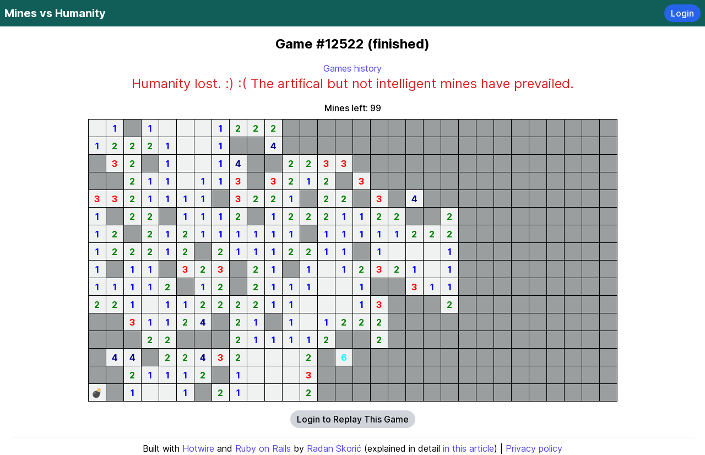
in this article (468, 448)
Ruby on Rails (263, 448)
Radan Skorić (334, 448)
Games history (352, 68)
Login (682, 13)
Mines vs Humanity (55, 13)
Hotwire (198, 448)
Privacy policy (534, 448)
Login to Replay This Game (353, 419)
